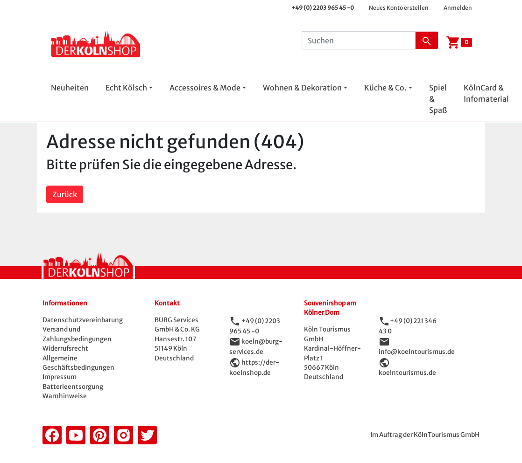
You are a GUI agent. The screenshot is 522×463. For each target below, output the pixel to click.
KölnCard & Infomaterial (486, 93)
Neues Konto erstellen (399, 7)
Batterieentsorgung (72, 387)
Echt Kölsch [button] (126, 87)
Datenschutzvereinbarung (82, 320)
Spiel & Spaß (438, 99)
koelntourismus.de (407, 373)
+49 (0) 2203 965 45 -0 (322, 7)
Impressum (59, 377)
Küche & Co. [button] (385, 87)
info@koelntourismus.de (417, 352)
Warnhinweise (64, 396)
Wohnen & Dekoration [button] (302, 87)
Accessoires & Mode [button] (204, 87)
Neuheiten (70, 87)
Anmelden (458, 7)
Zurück (64, 194)
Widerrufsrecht (65, 348)
